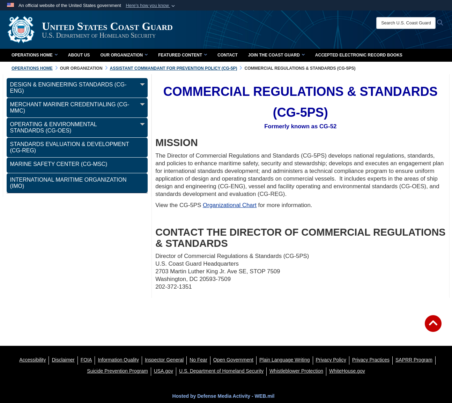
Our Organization (124, 55)
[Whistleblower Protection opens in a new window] (296, 371)
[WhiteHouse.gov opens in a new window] (347, 371)
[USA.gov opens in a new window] (163, 371)
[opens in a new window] (63, 360)
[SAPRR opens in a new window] (413, 360)
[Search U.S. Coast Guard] (406, 23)
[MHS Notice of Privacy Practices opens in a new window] (371, 360)
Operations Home (35, 55)
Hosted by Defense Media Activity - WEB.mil (223, 396)
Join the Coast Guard (276, 55)
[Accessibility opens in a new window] (32, 360)
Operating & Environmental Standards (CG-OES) (53, 127)
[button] (151, 5)
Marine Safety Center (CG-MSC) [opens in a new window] (59, 164)
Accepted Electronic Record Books (358, 55)
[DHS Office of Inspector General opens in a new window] (164, 360)
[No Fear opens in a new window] (198, 360)
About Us (79, 55)
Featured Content (182, 55)
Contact (227, 55)
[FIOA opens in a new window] (86, 360)
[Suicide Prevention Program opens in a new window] (117, 371)
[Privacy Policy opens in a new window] (331, 360)
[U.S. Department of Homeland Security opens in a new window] (221, 371)
